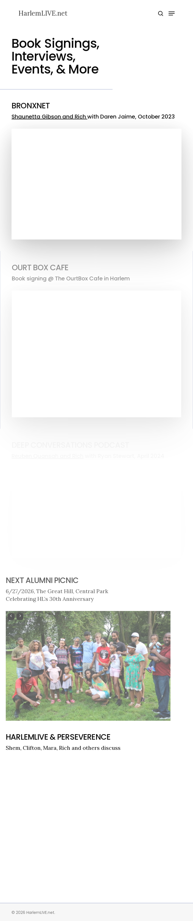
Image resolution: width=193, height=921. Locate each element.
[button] (172, 13)
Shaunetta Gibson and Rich (49, 116)
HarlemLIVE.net (43, 13)
